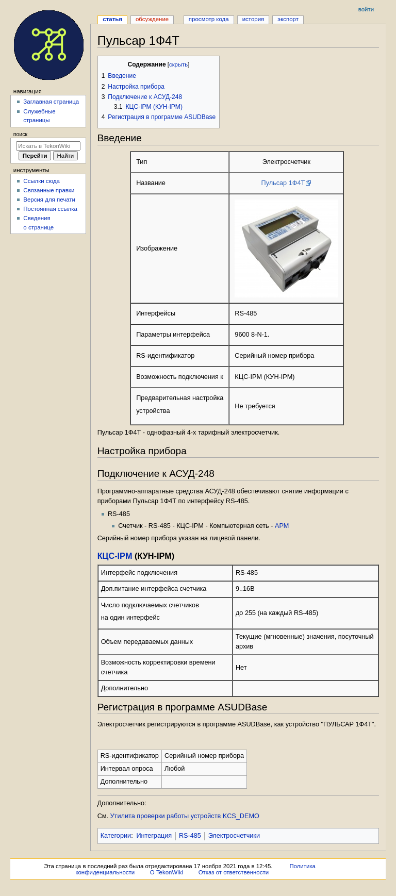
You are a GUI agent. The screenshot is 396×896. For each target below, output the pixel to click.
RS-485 (190, 835)
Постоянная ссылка (50, 209)
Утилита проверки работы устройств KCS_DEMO (184, 816)
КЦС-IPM (115, 555)
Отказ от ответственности (234, 872)
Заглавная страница (51, 101)
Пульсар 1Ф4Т (283, 183)
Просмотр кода (209, 19)
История (253, 19)
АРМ (282, 525)
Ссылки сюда (41, 181)
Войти (366, 9)
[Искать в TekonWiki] (48, 146)
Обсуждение (152, 19)
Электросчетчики (234, 835)
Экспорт (288, 19)
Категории (116, 835)
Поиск (20, 134)
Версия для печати (49, 199)
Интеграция (154, 835)
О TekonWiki (166, 872)
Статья (112, 19)
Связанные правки (48, 190)
